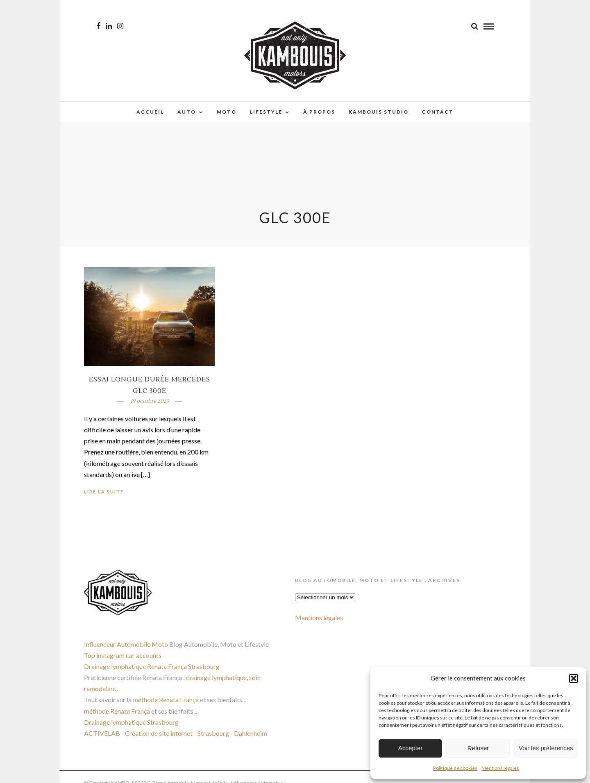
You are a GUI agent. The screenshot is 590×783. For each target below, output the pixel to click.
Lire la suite (104, 491)
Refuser (478, 747)
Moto (226, 112)
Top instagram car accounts (122, 655)
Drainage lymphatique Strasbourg (131, 722)
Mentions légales (500, 768)
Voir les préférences (546, 747)
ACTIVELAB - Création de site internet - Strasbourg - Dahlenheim (175, 733)
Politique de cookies (455, 768)
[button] (574, 678)
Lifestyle (266, 112)
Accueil (150, 112)
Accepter (410, 747)
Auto (186, 112)
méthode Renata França (166, 699)
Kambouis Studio (378, 112)
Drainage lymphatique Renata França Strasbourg (152, 666)
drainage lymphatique (216, 677)
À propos (319, 112)
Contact (438, 112)
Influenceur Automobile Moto (126, 644)
